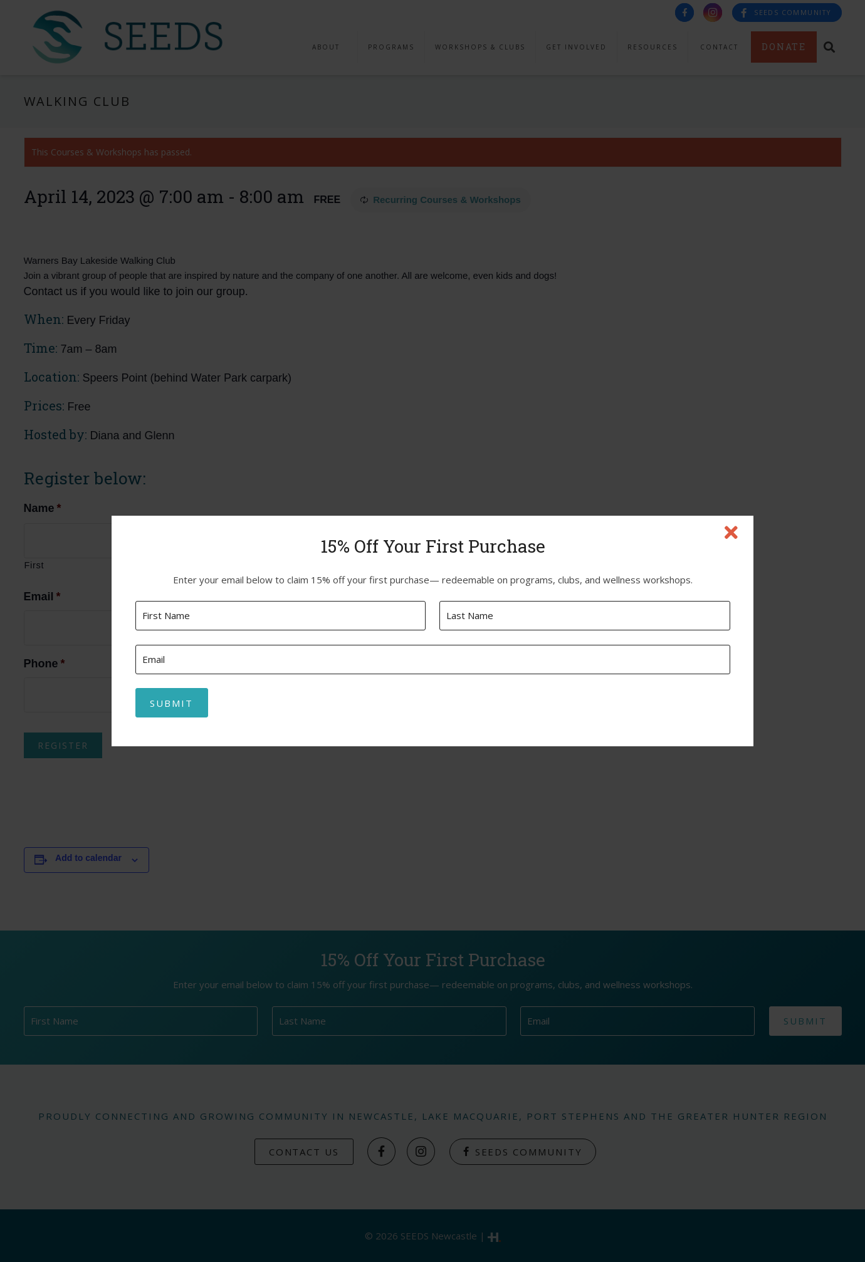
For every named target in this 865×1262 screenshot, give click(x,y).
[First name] (280, 615)
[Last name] (584, 615)
